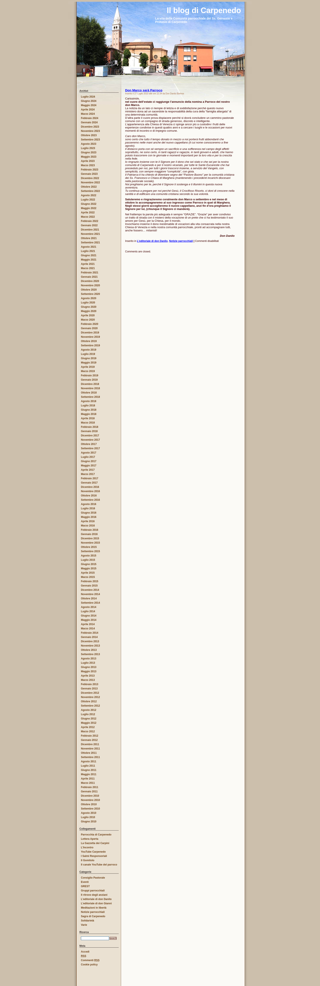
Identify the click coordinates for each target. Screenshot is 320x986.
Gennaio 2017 (89, 482)
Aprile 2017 (88, 469)
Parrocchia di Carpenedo (96, 834)
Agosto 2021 (88, 246)
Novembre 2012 (90, 697)
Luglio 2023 (88, 148)
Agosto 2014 (88, 607)
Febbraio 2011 (89, 787)
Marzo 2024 (88, 113)
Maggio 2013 (88, 671)
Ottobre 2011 (89, 752)
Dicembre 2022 (90, 178)
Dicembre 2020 (90, 281)
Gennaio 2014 (89, 637)
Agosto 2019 (88, 349)
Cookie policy (89, 964)
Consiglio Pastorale (93, 877)
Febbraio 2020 (89, 324)
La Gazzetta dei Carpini (95, 843)
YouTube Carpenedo (93, 851)
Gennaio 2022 (89, 225)
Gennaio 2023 (89, 173)
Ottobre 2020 (89, 289)
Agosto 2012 (88, 710)
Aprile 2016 (88, 521)
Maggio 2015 (88, 568)
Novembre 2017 (90, 439)
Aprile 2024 (88, 109)
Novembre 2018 (90, 388)
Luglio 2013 (88, 662)
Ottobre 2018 (89, 392)
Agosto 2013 (88, 658)
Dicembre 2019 (90, 332)
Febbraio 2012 (89, 735)
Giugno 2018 (88, 409)
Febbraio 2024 (89, 118)
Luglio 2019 (88, 354)
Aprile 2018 (88, 418)
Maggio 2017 (88, 465)
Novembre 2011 (90, 748)
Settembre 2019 (90, 345)
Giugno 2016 (88, 512)
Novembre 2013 (90, 645)
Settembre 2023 (90, 139)
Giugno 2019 (88, 358)
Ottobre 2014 (89, 598)
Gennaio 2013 (89, 688)
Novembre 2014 (90, 594)
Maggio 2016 (88, 517)
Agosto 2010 (88, 812)
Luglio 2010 (88, 817)
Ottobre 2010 (89, 804)
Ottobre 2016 (89, 495)
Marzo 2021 (88, 268)
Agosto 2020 (88, 298)
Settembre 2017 (90, 448)
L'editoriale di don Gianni (96, 903)
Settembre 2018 (90, 396)
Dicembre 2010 (90, 795)
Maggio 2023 (88, 156)
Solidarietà (87, 920)
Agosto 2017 (88, 452)
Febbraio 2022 (89, 221)
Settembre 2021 (90, 242)
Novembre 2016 (90, 491)
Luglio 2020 (88, 302)
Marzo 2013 (88, 679)
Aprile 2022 (88, 212)
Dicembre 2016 (90, 486)
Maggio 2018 (88, 414)
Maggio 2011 (88, 774)
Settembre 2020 (90, 293)
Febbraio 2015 (89, 581)
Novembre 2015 (90, 542)
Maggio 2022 (88, 208)
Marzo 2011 (88, 782)
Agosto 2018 (88, 401)
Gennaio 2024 (89, 122)
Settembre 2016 (90, 499)
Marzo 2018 (88, 422)
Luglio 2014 (88, 611)
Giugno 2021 (88, 255)
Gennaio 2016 (89, 534)
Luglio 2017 (88, 456)
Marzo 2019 (88, 371)
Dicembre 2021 (90, 229)
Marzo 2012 (88, 731)
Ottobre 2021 (89, 238)
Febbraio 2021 (89, 272)
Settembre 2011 (90, 757)
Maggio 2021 (88, 259)
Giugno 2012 (88, 718)
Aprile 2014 (88, 624)
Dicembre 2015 (90, 538)
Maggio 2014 (88, 619)
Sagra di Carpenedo (93, 916)
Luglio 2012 (88, 714)
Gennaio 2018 (89, 431)
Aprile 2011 (88, 778)
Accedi (85, 951)
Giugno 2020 (88, 306)
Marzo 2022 (88, 216)
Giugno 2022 (88, 203)
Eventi (85, 881)
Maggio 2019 (88, 362)
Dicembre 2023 (90, 126)
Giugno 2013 (88, 667)
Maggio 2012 (88, 722)
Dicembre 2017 (90, 435)
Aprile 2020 (88, 315)
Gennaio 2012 (89, 740)
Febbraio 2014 (89, 632)
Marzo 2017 (88, 474)
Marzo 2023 (88, 165)
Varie (84, 924)
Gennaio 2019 (89, 379)
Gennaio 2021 (89, 276)
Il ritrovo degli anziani (94, 894)
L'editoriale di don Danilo (152, 241)
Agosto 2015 (88, 555)
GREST (85, 886)
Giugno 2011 (88, 770)
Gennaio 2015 (89, 585)
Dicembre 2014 (90, 589)
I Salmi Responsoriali (94, 856)
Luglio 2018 (88, 405)
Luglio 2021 (88, 251)
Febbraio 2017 (89, 478)
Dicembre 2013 (90, 641)
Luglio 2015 (88, 559)
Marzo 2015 (88, 577)
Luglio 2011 (88, 765)
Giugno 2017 (88, 461)
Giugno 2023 (88, 152)
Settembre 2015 (90, 551)
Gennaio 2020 (89, 328)
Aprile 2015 (88, 572)
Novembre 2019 (90, 336)
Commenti (90, 960)
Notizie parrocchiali (181, 241)
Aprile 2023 (88, 161)
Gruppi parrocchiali (93, 890)
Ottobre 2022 (89, 186)
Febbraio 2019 (89, 375)
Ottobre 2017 (89, 444)
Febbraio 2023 (89, 169)
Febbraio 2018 (89, 426)
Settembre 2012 (90, 705)
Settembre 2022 (90, 191)
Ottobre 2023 (89, 135)
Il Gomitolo (87, 860)
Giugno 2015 (88, 564)
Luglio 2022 (88, 199)
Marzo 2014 (88, 628)
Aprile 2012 (88, 727)
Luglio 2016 (88, 508)
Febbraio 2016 (89, 529)
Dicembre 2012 (90, 692)
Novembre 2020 (90, 285)
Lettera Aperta (89, 838)
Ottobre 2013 (89, 649)
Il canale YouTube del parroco (99, 864)
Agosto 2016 (88, 504)
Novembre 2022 (90, 182)
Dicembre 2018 (90, 384)
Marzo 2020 (88, 319)
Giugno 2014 (88, 615)
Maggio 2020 (88, 311)
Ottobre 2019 (89, 341)
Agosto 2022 (88, 195)
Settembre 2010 (90, 808)
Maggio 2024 (88, 105)
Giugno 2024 (88, 101)
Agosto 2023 (88, 143)
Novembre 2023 (90, 131)
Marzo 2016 (88, 525)
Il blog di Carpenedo (72, 5)
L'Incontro (87, 847)
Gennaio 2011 (89, 791)
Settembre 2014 (90, 602)
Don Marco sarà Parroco (143, 90)
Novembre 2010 (90, 800)
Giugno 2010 (88, 821)
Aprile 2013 (88, 675)
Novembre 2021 (90, 233)
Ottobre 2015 (89, 547)
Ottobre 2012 (89, 701)
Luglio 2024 (88, 96)
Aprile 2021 (88, 263)
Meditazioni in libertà (93, 907)
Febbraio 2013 (89, 684)
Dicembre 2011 (90, 744)
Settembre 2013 (90, 654)
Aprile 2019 (88, 366)
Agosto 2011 (88, 761)
